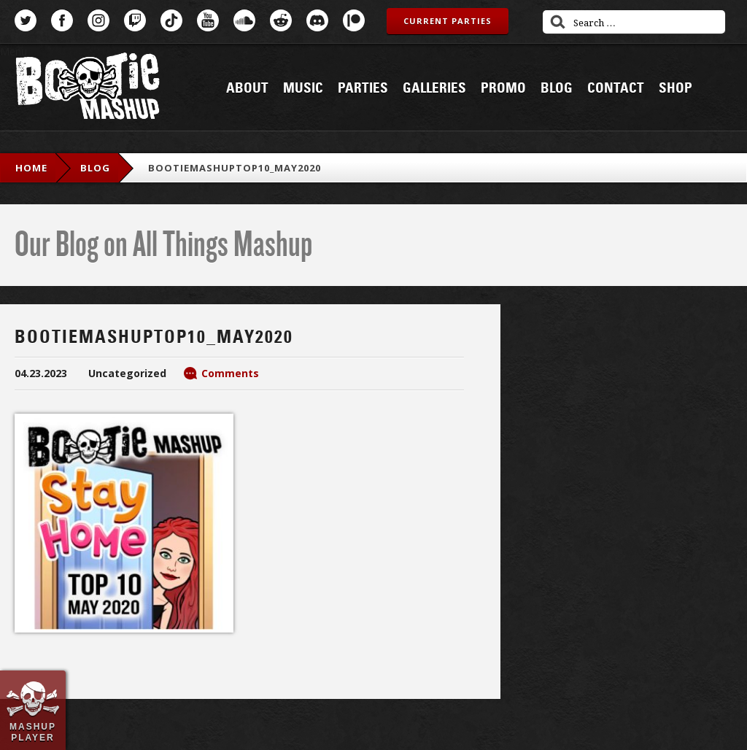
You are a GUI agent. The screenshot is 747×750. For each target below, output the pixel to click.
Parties (363, 88)
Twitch (135, 20)
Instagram (98, 20)
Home (31, 167)
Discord (317, 20)
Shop (675, 88)
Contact (615, 88)
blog (95, 167)
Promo (503, 88)
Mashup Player (32, 732)
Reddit (281, 20)
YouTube (208, 20)
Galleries (434, 88)
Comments (230, 373)
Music (303, 88)
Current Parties (447, 20)
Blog (557, 88)
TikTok (171, 20)
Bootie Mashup (87, 88)
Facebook (62, 20)
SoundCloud (244, 20)
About (247, 88)
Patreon (354, 20)
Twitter (25, 20)
